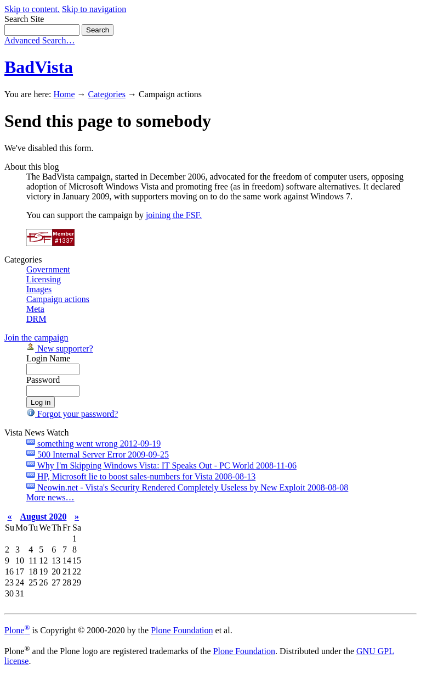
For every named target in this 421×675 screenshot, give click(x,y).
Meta (35, 309)
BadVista (38, 67)
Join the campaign (36, 337)
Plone (17, 630)
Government (48, 269)
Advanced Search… (39, 40)
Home (64, 94)
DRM (36, 318)
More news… (50, 497)
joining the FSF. (174, 215)
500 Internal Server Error (97, 454)
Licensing (43, 279)
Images (39, 289)
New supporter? (59, 348)
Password (43, 379)
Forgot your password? (72, 414)
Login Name (48, 358)
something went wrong (93, 443)
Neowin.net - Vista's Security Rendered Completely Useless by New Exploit (187, 487)
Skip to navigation (94, 9)
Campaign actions (57, 299)
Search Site (24, 19)
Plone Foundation (182, 630)
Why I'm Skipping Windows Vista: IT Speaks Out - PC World (161, 465)
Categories (107, 94)
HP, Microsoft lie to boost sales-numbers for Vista (140, 476)
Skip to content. (32, 9)
